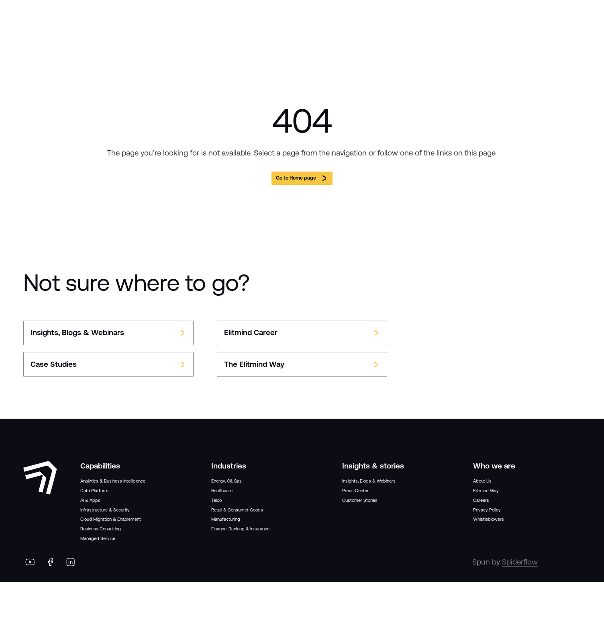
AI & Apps (97, 526)
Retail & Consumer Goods (254, 530)
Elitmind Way (494, 502)
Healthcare (229, 502)
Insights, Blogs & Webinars (387, 488)
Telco (220, 515)
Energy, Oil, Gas (237, 488)
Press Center (363, 502)
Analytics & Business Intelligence (115, 493)
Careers (486, 515)
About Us (488, 488)
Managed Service (109, 582)
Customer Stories (371, 515)
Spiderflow (520, 607)
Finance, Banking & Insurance (261, 557)
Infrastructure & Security (121, 540)
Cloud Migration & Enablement (132, 554)
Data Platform (103, 512)
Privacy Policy (495, 530)
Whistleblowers (498, 544)
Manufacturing (236, 544)
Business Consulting (114, 568)
